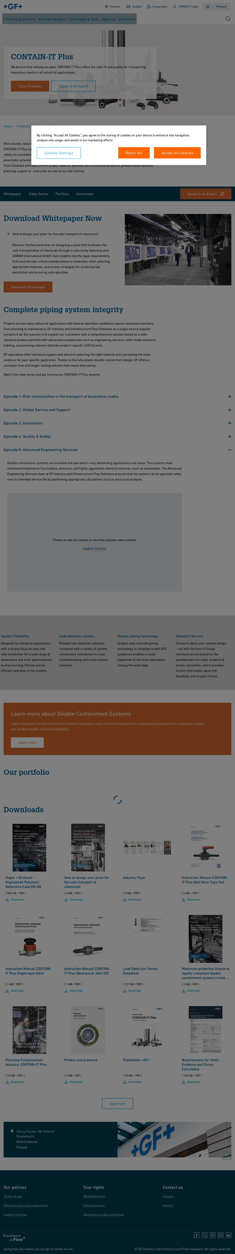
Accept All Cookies (177, 153)
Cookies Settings (58, 153)
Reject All (134, 153)
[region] (118, 145)
